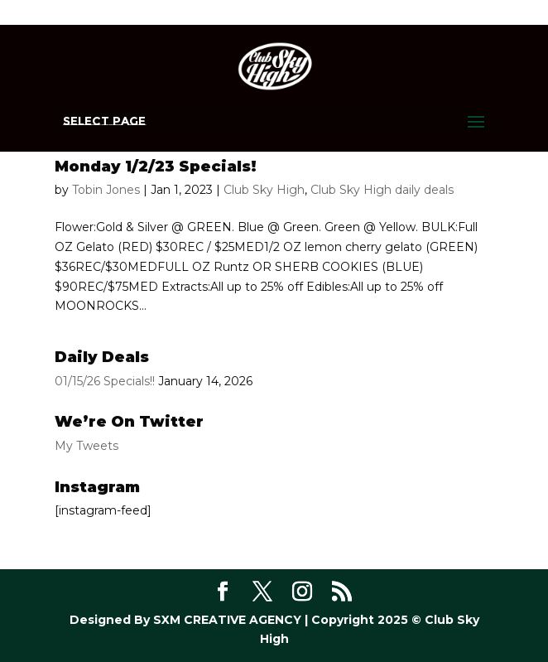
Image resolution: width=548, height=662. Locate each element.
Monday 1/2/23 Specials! (156, 166)
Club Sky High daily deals (382, 189)
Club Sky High (264, 189)
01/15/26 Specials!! (105, 381)
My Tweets (86, 445)
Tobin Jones (106, 189)
